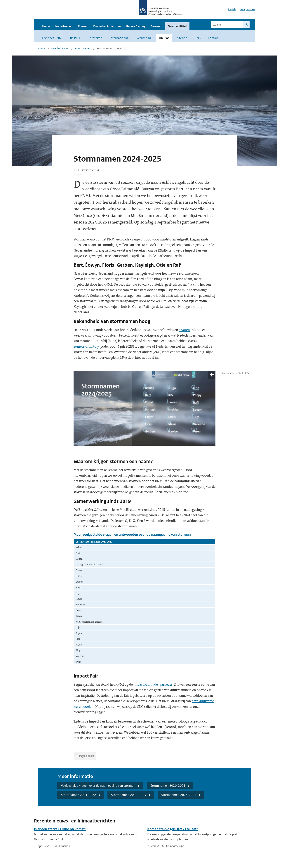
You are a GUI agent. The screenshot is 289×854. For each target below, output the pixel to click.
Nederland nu (63, 26)
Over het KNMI (177, 26)
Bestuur (75, 38)
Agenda (182, 38)
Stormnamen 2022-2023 (128, 795)
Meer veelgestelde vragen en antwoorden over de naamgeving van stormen (132, 534)
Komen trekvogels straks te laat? (172, 829)
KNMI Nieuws (82, 48)
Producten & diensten (107, 26)
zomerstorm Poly (86, 346)
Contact (213, 38)
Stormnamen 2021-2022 (78, 795)
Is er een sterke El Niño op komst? (60, 829)
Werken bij (144, 38)
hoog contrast (247, 9)
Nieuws (164, 38)
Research (156, 26)
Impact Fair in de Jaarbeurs (152, 684)
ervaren (184, 330)
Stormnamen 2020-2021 (167, 786)
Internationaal (119, 38)
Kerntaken (95, 38)
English (232, 9)
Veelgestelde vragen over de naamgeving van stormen (98, 786)
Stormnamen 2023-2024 (178, 795)
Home (46, 26)
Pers (198, 38)
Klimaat (83, 26)
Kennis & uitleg (135, 26)
